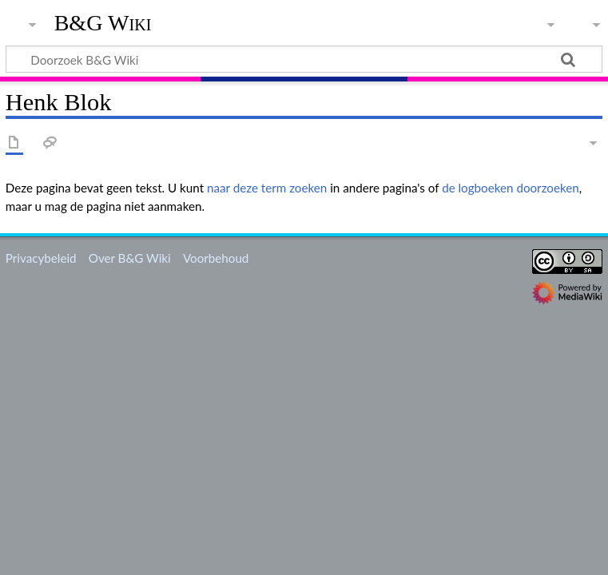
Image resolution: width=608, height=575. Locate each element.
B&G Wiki (103, 23)
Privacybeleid (41, 258)
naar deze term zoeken (267, 187)
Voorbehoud (215, 258)
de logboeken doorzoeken (510, 187)
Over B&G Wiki (130, 258)
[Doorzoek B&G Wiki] (304, 59)
